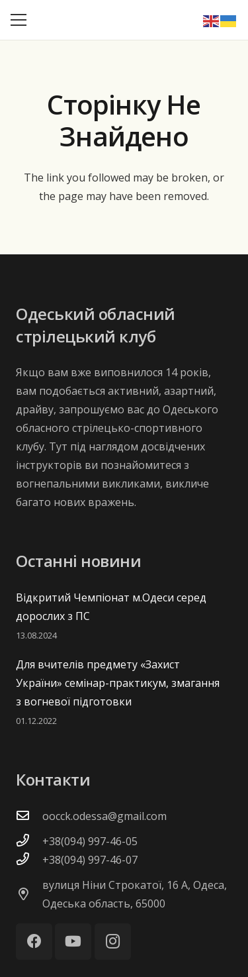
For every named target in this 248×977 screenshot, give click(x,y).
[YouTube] (73, 941)
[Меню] (18, 19)
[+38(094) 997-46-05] (29, 841)
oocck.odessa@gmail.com (104, 816)
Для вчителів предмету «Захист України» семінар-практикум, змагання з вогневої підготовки (118, 683)
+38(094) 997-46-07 (90, 859)
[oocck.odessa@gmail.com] (29, 816)
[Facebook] (34, 941)
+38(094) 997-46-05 (90, 841)
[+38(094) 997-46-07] (29, 859)
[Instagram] (113, 941)
